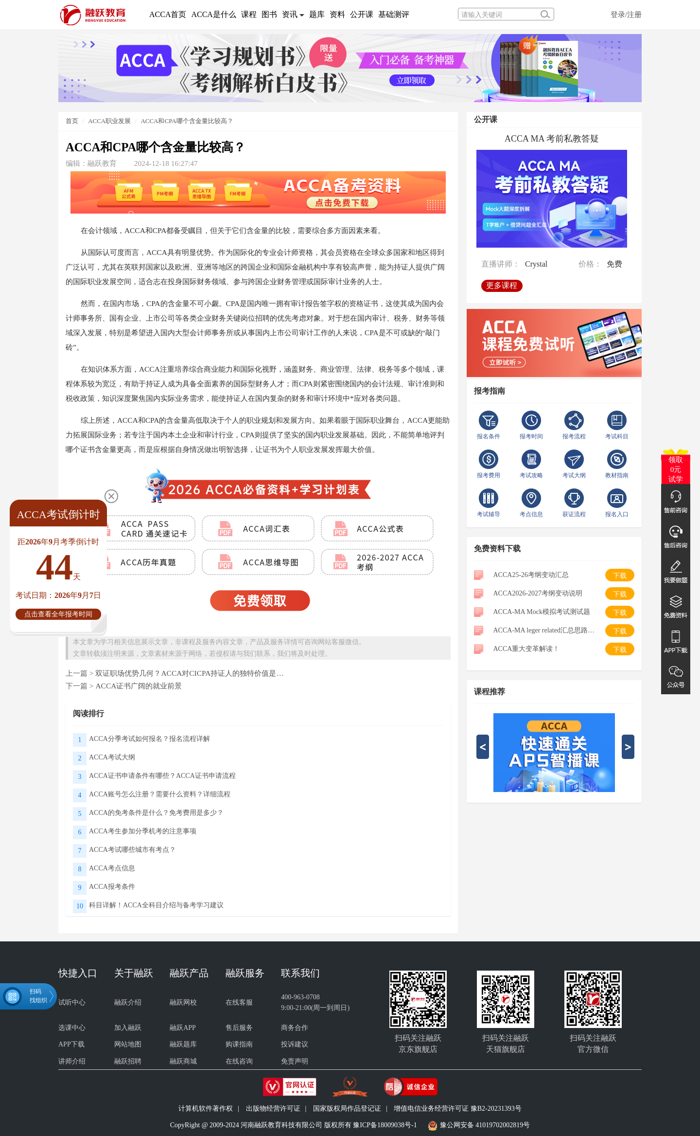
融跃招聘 (127, 1061)
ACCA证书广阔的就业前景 (138, 686)
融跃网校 (183, 1002)
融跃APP (183, 1027)
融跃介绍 (127, 1002)
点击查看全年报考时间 (58, 614)
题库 (317, 14)
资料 (337, 14)
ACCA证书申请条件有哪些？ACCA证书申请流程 (162, 775)
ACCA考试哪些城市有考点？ (132, 849)
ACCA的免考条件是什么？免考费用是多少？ (156, 812)
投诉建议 (294, 1044)
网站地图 (127, 1044)
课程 (249, 14)
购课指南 (239, 1044)
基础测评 (393, 14)
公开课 (361, 14)
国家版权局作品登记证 (347, 1108)
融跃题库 (183, 1044)
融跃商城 (183, 1061)
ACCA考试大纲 (112, 757)
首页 (72, 121)
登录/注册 (626, 14)
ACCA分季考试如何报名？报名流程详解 (149, 738)
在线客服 (239, 1002)
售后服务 (239, 1027)
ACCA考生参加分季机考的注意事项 (142, 831)
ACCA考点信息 (112, 868)
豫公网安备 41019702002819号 (485, 1125)
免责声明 (294, 1061)
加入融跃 (127, 1027)
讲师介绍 (72, 1061)
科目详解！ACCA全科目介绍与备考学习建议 (156, 905)
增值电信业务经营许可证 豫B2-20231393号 (458, 1108)
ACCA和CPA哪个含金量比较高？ (186, 121)
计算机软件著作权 (205, 1108)
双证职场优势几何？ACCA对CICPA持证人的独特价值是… (189, 673)
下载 (620, 575)
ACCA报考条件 (112, 886)
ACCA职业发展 (109, 121)
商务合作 (294, 1027)
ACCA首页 (167, 14)
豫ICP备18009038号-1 (385, 1125)
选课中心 (72, 1027)
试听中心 (72, 1002)
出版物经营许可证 (273, 1108)
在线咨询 (239, 1061)
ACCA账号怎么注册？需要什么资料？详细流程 (159, 794)
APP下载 (71, 1044)
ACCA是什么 (213, 14)
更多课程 (501, 285)
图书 (269, 14)
